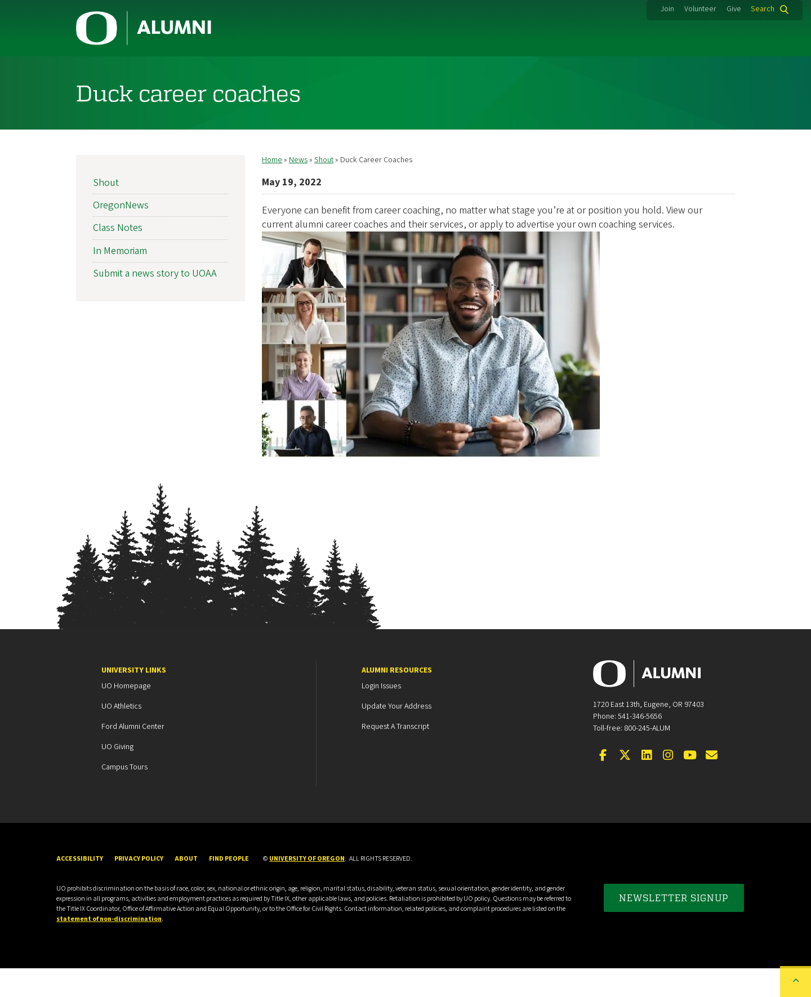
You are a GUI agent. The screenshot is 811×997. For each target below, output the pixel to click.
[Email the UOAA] (711, 785)
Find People (229, 887)
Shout (323, 188)
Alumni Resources (397, 699)
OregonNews (121, 234)
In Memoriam (120, 280)
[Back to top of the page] (795, 981)
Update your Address (396, 735)
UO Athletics (121, 735)
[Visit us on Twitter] (624, 785)
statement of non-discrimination (109, 948)
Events (551, 71)
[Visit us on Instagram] (668, 785)
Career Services (328, 71)
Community (117, 71)
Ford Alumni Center (132, 755)
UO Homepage (126, 714)
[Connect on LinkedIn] (646, 785)
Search (762, 9)
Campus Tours (124, 796)
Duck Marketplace (448, 71)
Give (734, 9)
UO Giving (117, 775)
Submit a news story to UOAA (155, 302)
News (628, 71)
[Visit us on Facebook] (603, 785)
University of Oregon (307, 887)
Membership (218, 71)
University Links (133, 699)
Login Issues (381, 714)
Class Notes (117, 257)
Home (272, 188)
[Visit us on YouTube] (690, 785)
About (705, 71)
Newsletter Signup (674, 926)
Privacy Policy (138, 887)
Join (667, 9)
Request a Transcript (395, 755)
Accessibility (79, 887)
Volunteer (700, 9)
